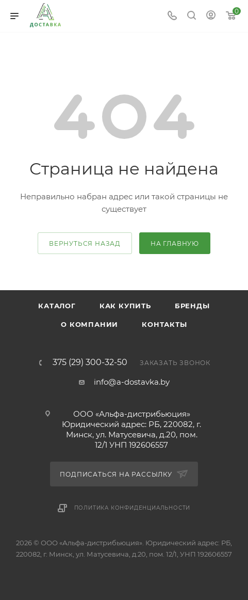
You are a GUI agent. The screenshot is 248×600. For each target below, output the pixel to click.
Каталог (57, 306)
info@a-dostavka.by (132, 382)
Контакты (164, 324)
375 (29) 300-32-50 (90, 362)
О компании (89, 324)
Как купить (125, 306)
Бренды (192, 306)
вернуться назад (85, 243)
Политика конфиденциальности (132, 507)
